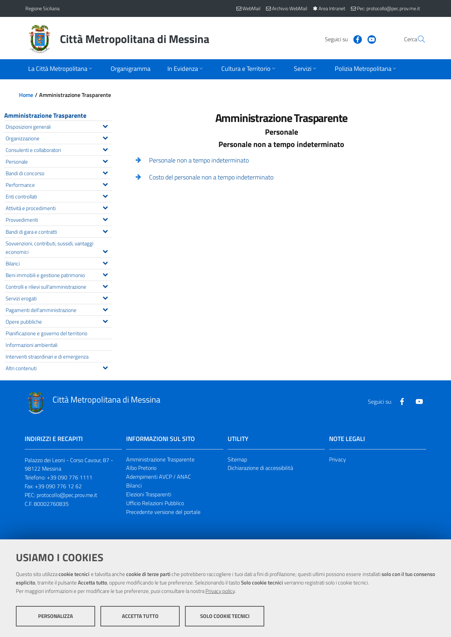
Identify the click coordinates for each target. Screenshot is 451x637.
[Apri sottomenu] (61, 69)
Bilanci (134, 485)
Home (26, 95)
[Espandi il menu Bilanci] (105, 262)
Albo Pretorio (141, 468)
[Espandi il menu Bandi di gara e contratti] (105, 230)
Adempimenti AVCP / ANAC (158, 476)
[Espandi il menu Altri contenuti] (105, 367)
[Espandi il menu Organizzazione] (105, 137)
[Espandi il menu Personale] (105, 160)
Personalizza (55, 616)
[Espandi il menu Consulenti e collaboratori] (105, 149)
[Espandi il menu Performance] (105, 183)
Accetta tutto (140, 616)
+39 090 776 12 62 (58, 486)
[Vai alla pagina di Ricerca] (417, 39)
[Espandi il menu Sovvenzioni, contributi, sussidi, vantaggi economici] (105, 250)
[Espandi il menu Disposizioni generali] (105, 125)
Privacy (337, 459)
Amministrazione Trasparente (45, 115)
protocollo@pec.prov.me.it (67, 495)
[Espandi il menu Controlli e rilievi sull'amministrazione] (105, 285)
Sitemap (237, 459)
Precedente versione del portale (163, 512)
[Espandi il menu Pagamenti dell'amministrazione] (105, 309)
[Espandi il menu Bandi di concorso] (105, 172)
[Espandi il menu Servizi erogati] (105, 297)
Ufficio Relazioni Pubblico (155, 503)
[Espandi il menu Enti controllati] (105, 195)
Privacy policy (220, 591)
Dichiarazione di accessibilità (260, 468)
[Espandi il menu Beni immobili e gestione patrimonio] (105, 274)
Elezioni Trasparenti (148, 494)
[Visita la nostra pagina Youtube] (355, 39)
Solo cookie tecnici (224, 616)
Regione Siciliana (42, 8)
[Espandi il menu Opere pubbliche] (105, 320)
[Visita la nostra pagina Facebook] (341, 39)
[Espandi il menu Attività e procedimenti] (105, 207)
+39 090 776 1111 (69, 477)
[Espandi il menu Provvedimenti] (105, 218)
